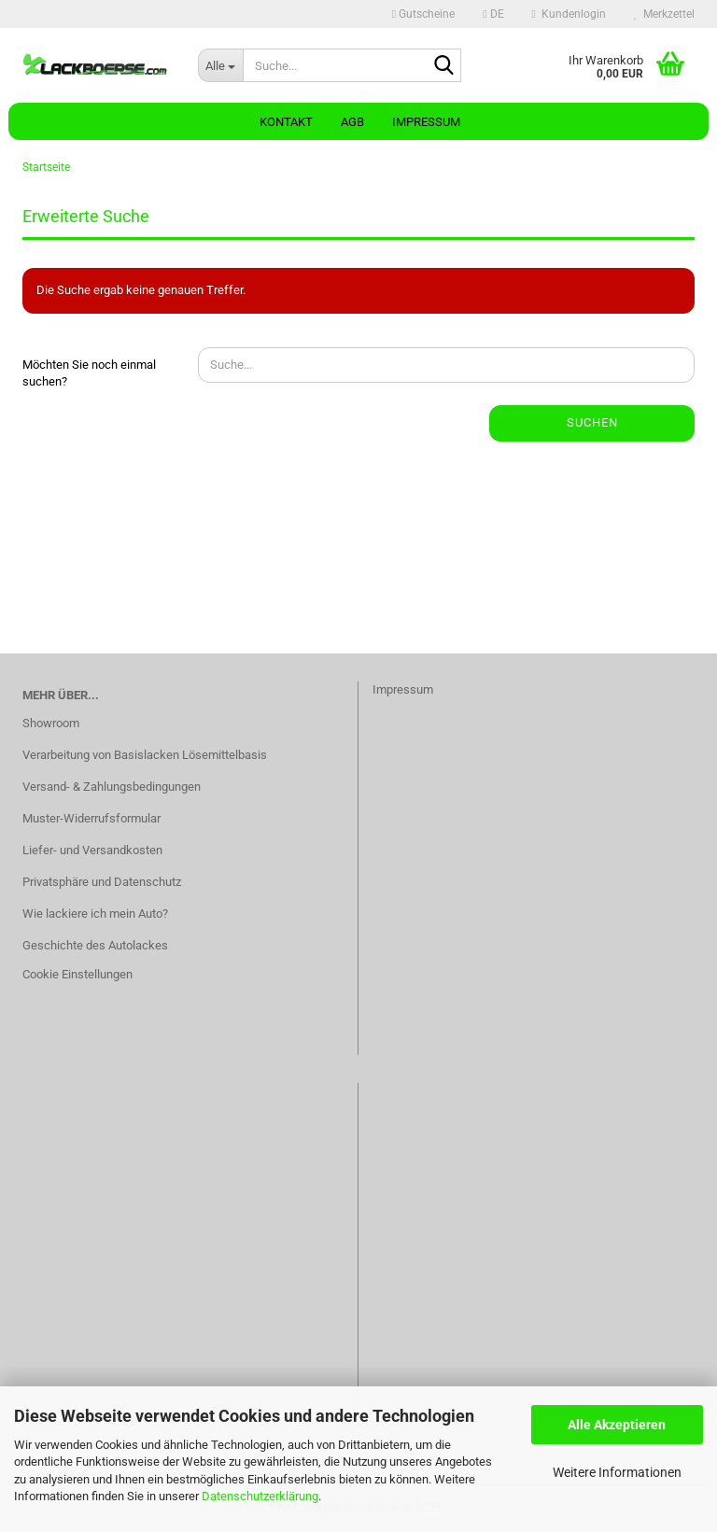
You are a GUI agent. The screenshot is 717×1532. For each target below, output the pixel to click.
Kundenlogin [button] (569, 14)
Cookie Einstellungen (77, 974)
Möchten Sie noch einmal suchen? (89, 373)
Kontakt (286, 122)
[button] (493, 14)
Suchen (592, 422)
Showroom (50, 723)
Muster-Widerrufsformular (91, 818)
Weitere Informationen (617, 1472)
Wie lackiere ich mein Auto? (95, 914)
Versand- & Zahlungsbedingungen (111, 787)
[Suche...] (220, 65)
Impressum (426, 122)
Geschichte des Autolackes (95, 945)
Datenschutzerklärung (260, 1496)
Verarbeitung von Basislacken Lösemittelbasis (144, 755)
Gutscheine (423, 14)
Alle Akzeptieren (617, 1424)
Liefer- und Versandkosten (92, 850)
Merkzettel (664, 14)
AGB (352, 122)
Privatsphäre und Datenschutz (101, 882)
